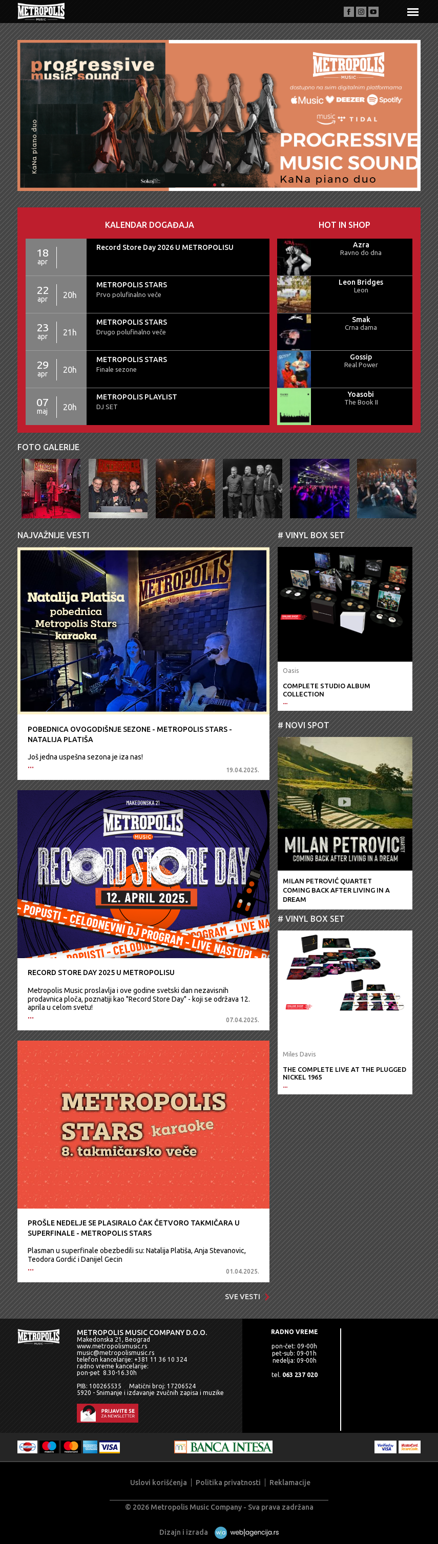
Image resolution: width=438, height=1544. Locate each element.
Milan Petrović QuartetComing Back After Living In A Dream (336, 890)
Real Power (361, 364)
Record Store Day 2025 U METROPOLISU (101, 972)
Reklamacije (289, 1482)
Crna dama (361, 327)
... (31, 766)
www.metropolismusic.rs (112, 1346)
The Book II (361, 402)
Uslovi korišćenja (158, 1482)
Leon (361, 289)
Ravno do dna (361, 252)
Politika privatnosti (228, 1482)
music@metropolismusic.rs (115, 1352)
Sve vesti (247, 1297)
